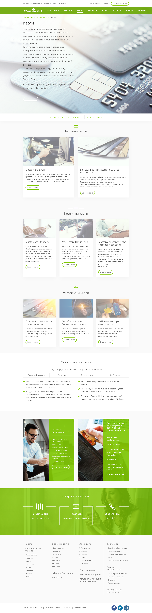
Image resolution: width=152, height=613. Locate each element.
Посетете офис (39, 513)
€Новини (142, 10)
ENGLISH (107, 3)
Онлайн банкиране (120, 4)
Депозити (92, 10)
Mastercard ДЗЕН (35, 169)
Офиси (97, 3)
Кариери (117, 10)
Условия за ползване (116, 577)
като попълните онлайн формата (76, 518)
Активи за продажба (90, 574)
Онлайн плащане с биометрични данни (74, 323)
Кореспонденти (87, 560)
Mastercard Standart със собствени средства (112, 243)
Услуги (105, 10)
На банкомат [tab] (115, 375)
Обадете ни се (112, 513)
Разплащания (53, 10)
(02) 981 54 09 (112, 437)
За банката (63, 3)
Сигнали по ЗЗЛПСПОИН (118, 560)
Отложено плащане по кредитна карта (38, 323)
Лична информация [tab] (36, 375)
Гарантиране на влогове (117, 574)
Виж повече (32, 187)
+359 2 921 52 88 (113, 444)
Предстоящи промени (117, 554)
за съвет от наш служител (39, 518)
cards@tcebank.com (115, 474)
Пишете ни (76, 513)
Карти (80, 10)
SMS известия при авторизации (108, 323)
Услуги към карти (95, 117)
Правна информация (114, 568)
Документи (113, 543)
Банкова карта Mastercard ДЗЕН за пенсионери (99, 171)
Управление (85, 548)
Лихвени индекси (115, 551)
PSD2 (110, 557)
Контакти (57, 577)
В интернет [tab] (63, 375)
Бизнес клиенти (50, 3)
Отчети (84, 557)
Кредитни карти (75, 117)
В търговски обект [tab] (89, 375)
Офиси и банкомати (62, 573)
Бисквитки (112, 580)
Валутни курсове (88, 570)
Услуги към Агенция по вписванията (90, 580)
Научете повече (61, 467)
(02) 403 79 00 (112, 518)
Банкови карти (56, 117)
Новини (129, 10)
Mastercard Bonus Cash (75, 241)
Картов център (30, 99)
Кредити (68, 10)
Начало (26, 17)
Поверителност (114, 583)
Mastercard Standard (37, 241)
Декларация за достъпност (115, 591)
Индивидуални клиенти (32, 3)
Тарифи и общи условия (117, 548)
